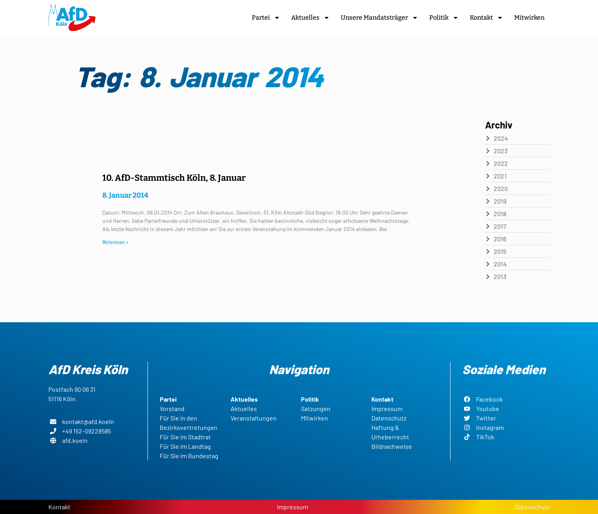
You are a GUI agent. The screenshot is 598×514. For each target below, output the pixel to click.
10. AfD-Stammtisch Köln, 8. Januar (173, 178)
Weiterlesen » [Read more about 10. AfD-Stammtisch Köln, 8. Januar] (115, 242)
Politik (444, 18)
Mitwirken (529, 17)
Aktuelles (310, 18)
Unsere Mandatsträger (379, 18)
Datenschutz (532, 506)
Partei (266, 18)
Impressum (292, 506)
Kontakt (486, 18)
